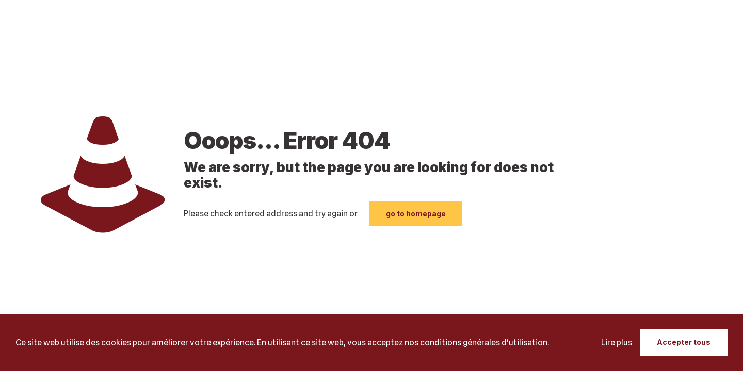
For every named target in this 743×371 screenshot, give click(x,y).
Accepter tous (683, 342)
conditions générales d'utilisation (483, 342)
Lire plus (616, 342)
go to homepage (416, 213)
